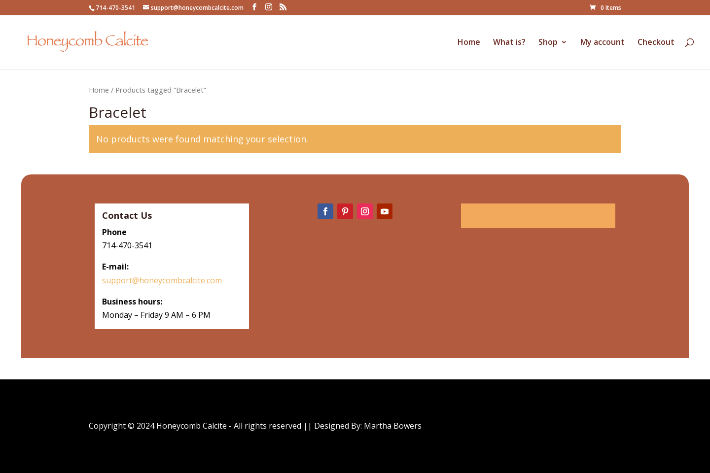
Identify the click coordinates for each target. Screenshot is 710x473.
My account (602, 42)
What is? (509, 42)
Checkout (656, 42)
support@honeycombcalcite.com (163, 280)
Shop (548, 42)
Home (469, 42)
